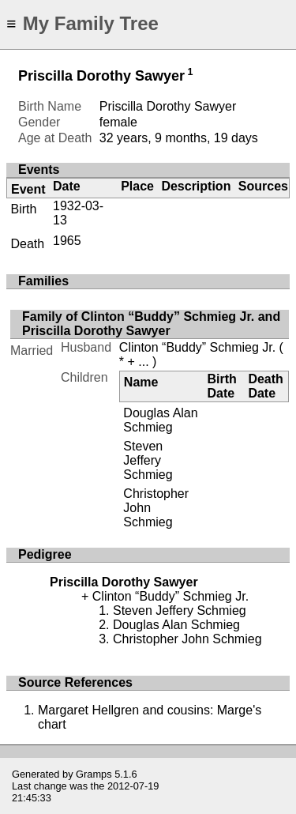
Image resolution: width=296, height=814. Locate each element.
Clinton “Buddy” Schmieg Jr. (197, 347)
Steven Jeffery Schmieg (147, 460)
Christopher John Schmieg (187, 639)
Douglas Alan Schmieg (160, 420)
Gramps (94, 774)
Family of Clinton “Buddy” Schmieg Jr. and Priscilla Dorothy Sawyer (151, 323)
